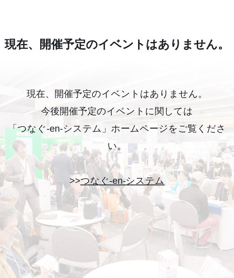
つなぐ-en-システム (122, 180)
